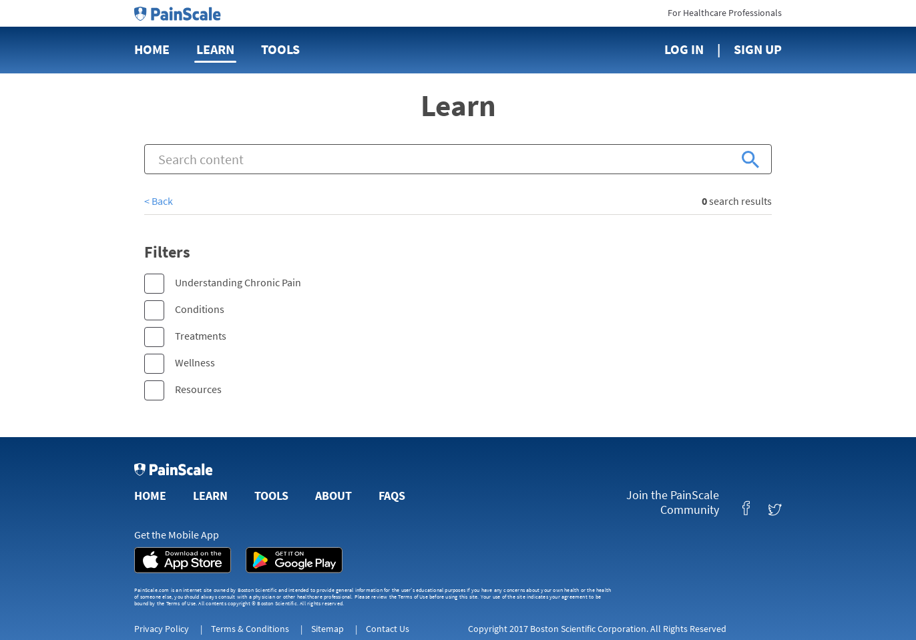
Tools (280, 49)
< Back (158, 201)
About (333, 495)
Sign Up (758, 49)
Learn (215, 49)
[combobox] (458, 159)
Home (152, 49)
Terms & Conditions (250, 629)
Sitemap (327, 629)
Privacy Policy (161, 629)
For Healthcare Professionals (725, 13)
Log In (684, 49)
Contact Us (387, 629)
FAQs (392, 495)
